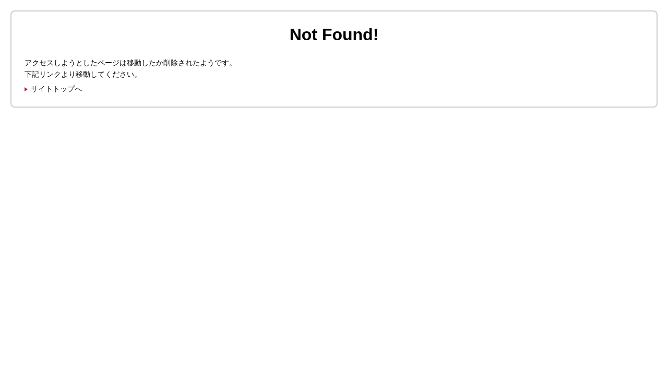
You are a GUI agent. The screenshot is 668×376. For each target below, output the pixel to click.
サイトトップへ (56, 89)
